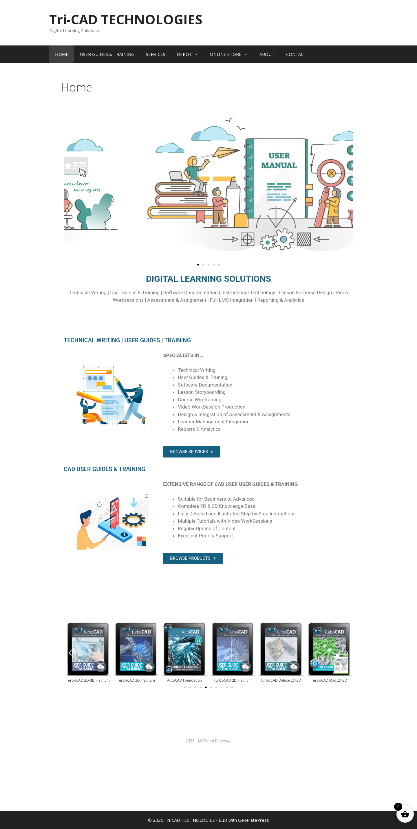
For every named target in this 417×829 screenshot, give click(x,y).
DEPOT (190, 54)
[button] (70, 183)
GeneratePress (253, 820)
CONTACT (296, 54)
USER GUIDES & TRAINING (107, 54)
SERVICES (155, 54)
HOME (61, 54)
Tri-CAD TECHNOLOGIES (125, 19)
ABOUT (267, 54)
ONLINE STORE (232, 54)
